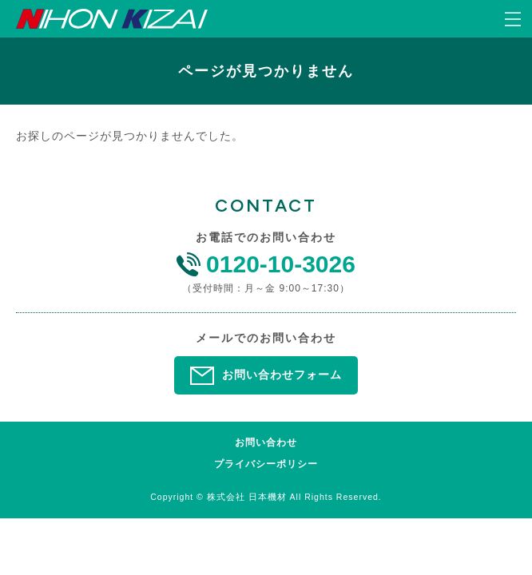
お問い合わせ (266, 443)
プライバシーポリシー (266, 464)
